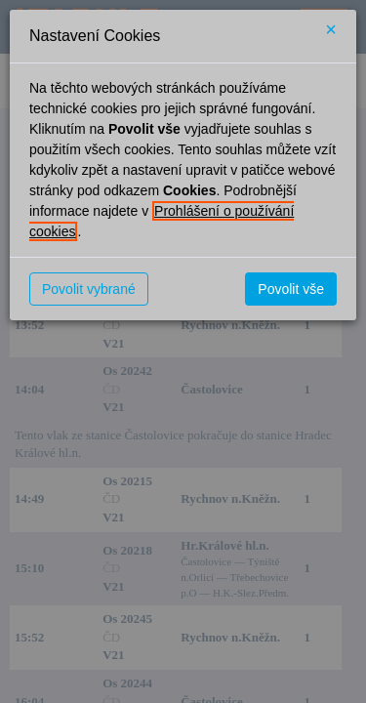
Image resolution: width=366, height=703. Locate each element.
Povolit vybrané (89, 289)
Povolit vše (291, 289)
